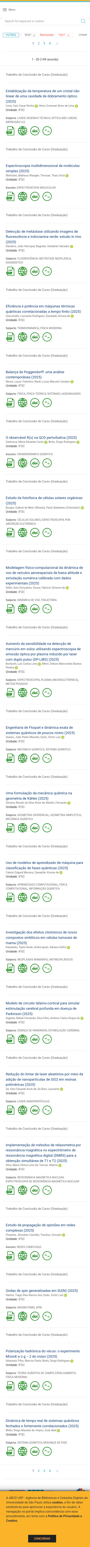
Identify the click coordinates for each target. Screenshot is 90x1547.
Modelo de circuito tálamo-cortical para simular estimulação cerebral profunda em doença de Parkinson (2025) (43, 1008)
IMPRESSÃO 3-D (15, 122)
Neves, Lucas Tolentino (19, 381)
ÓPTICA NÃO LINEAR (64, 118)
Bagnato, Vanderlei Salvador (52, 246)
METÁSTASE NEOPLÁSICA (55, 258)
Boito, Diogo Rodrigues (62, 441)
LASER (21, 118)
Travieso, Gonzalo (50, 1234)
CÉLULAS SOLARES (29, 519)
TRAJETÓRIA (49, 600)
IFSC (21, 110)
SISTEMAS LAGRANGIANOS (64, 393)
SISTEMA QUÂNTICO (58, 749)
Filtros (11, 35)
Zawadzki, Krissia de (58, 315)
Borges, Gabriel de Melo (20, 507)
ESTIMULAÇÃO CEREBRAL (64, 1030)
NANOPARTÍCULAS (38, 1101)
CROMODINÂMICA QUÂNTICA (35, 454)
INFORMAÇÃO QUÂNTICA (44, 888)
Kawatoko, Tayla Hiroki (19, 947)
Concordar (42, 1538)
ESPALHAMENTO (65, 1373)
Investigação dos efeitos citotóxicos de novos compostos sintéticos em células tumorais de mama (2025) (41, 937)
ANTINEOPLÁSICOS (61, 959)
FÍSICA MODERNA (51, 328)
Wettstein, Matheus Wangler (22, 175)
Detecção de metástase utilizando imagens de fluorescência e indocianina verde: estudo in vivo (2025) (43, 236)
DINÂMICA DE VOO (28, 600)
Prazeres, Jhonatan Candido (22, 1234)
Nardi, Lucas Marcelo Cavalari (52, 381)
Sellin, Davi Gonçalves (19, 587)
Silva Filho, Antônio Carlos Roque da (58, 1018)
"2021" (64, 35)
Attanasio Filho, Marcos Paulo (23, 1360)
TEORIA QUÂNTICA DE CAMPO (35, 1373)
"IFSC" (30, 35)
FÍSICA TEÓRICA (36, 393)
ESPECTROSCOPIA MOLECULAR (36, 187)
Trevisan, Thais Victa (52, 175)
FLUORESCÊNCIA (27, 258)
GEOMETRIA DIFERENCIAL (33, 815)
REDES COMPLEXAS (29, 1247)
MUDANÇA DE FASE (55, 1442)
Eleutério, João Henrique (20, 246)
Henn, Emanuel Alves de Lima (56, 105)
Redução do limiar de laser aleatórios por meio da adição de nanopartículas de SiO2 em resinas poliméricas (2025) (44, 1079)
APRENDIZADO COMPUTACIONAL (37, 884)
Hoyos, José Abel (46, 1430)
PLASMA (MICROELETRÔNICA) (59, 679)
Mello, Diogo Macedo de (20, 1430)
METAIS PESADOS (17, 683)
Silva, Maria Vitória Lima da (22, 1165)
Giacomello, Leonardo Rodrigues (25, 315)
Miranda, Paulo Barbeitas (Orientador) (57, 507)
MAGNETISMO (26, 1307)
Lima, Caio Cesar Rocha (20, 105)
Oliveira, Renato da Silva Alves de (25, 802)
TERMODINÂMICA (28, 328)
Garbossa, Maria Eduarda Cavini (25, 441)
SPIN (39, 1307)
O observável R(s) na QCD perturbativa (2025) (41, 438)
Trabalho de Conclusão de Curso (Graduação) (37, 74)
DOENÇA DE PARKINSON (32, 1030)
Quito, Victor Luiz (50, 737)
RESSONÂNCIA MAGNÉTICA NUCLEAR (40, 1177)
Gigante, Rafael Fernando (21, 1018)
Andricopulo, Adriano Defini (50, 947)
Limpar (83, 34)
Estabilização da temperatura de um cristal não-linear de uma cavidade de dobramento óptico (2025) (43, 96)
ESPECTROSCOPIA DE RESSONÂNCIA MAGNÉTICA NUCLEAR (42, 1181)
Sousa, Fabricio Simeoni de (49, 587)
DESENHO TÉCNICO (38, 118)
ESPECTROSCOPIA (28, 679)
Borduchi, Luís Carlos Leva (21, 663)
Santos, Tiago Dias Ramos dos (24, 1295)
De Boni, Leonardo (48, 1089)
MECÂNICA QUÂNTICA (31, 749)
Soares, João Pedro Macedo (22, 737)
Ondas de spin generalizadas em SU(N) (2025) (42, 1291)
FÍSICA (21, 393)
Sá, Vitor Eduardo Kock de (21, 1089)
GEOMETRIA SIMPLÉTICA (65, 815)
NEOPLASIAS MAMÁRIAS (32, 959)
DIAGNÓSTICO (14, 262)
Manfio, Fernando (56, 802)
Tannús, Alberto (48, 1165)
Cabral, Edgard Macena (19, 872)
